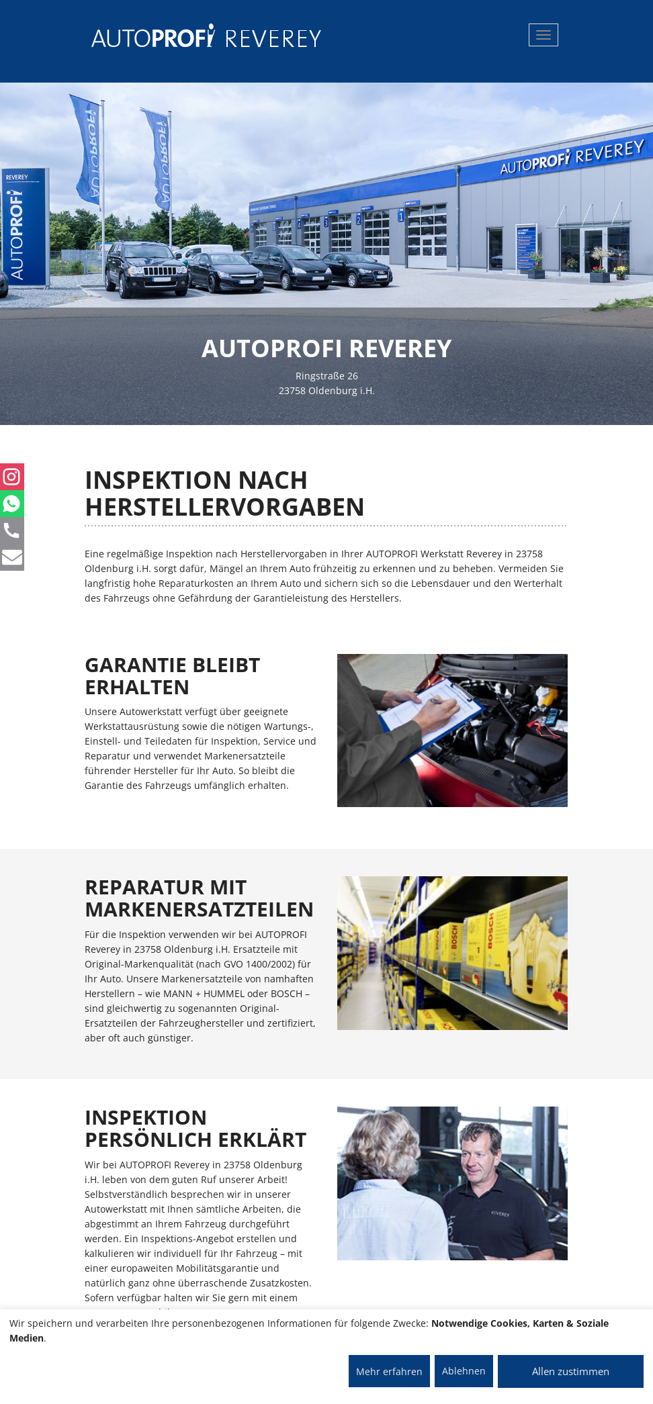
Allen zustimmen (570, 1371)
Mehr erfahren (389, 1371)
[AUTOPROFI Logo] (145, 35)
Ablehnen (464, 1370)
